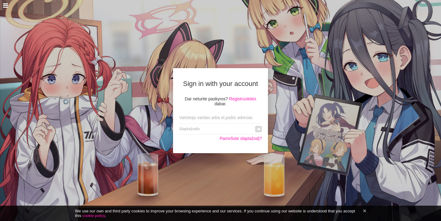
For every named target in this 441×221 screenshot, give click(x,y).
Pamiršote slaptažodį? (241, 138)
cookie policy (93, 215)
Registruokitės (242, 98)
